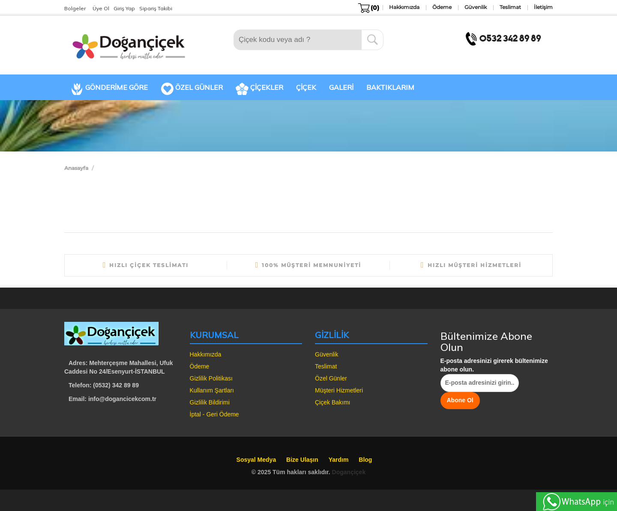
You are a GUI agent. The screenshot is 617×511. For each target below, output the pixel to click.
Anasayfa (76, 168)
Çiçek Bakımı (332, 402)
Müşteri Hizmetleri (339, 390)
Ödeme (200, 366)
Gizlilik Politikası (211, 378)
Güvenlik (326, 354)
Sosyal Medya (256, 459)
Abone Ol (460, 400)
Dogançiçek (349, 472)
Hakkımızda (206, 354)
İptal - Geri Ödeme (214, 414)
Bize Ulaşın (302, 459)
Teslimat (326, 366)
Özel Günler (331, 378)
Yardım (339, 459)
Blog (365, 459)
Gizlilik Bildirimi (210, 402)
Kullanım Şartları (212, 390)
